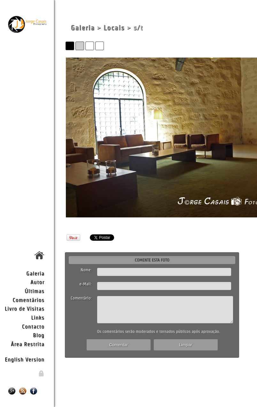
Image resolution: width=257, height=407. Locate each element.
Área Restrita (27, 344)
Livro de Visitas (24, 308)
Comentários (28, 300)
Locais (114, 27)
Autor (37, 282)
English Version (24, 359)
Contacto (33, 326)
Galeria (35, 273)
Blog (38, 335)
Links (37, 317)
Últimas (34, 291)
